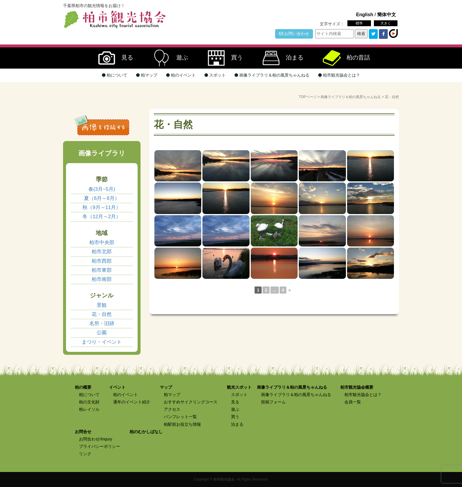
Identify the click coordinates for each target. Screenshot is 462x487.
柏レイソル (89, 409)
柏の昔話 (343, 58)
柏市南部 (102, 279)
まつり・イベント (102, 342)
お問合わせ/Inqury (95, 439)
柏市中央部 (101, 242)
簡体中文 (386, 14)
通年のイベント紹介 (131, 402)
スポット (215, 75)
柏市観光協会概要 (356, 387)
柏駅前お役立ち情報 (182, 424)
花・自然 (102, 314)
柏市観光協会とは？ (339, 75)
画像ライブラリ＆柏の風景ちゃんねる (272, 75)
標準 (359, 23)
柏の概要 (83, 387)
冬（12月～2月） (101, 216)
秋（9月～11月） (101, 207)
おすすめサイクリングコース (190, 402)
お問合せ (83, 431)
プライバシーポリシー (99, 446)
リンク (85, 453)
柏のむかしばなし (146, 431)
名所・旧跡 (101, 323)
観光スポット (239, 387)
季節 (102, 179)
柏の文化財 (89, 402)
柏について (114, 75)
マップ (166, 387)
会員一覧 (352, 402)
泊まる (279, 58)
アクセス (172, 409)
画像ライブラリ (101, 153)
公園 (102, 332)
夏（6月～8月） (102, 198)
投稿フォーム (273, 402)
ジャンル (101, 295)
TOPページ (307, 97)
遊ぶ (167, 58)
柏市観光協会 (224, 479)
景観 (102, 305)
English (364, 14)
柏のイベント (181, 75)
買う (222, 58)
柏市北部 (102, 251)
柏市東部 (102, 270)
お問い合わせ (294, 33)
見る (112, 58)
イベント (117, 387)
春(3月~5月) (101, 189)
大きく (385, 23)
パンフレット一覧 (180, 416)
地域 (102, 233)
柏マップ (146, 75)
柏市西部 (102, 261)
